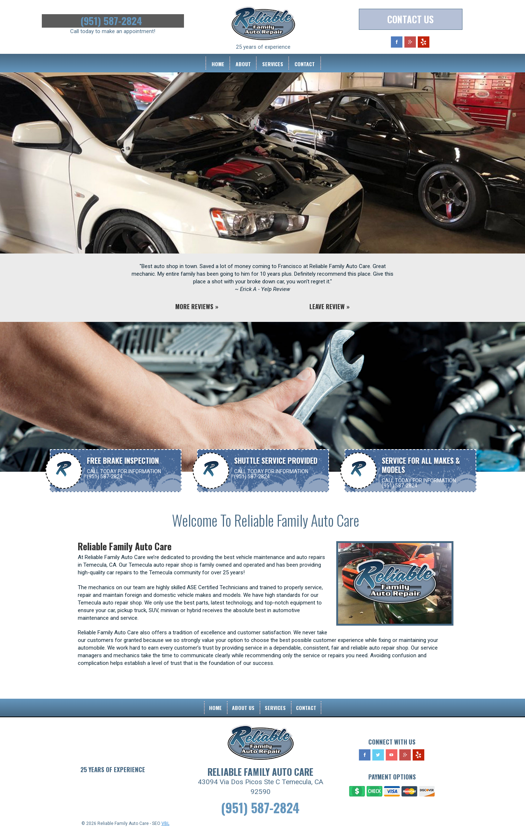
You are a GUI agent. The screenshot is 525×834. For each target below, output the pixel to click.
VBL (165, 823)
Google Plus (410, 42)
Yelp (423, 42)
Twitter (378, 755)
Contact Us (410, 19)
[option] (262, 175)
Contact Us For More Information (260, 498)
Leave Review (327, 306)
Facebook (396, 42)
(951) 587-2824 (112, 20)
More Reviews (194, 306)
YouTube (391, 755)
